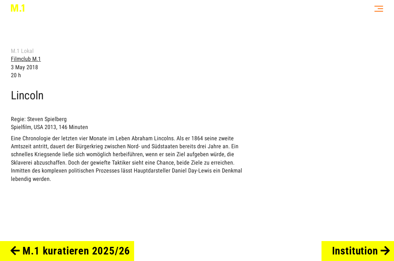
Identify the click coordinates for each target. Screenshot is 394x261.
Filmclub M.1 (26, 58)
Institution (361, 251)
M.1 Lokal (22, 50)
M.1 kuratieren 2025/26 (70, 251)
